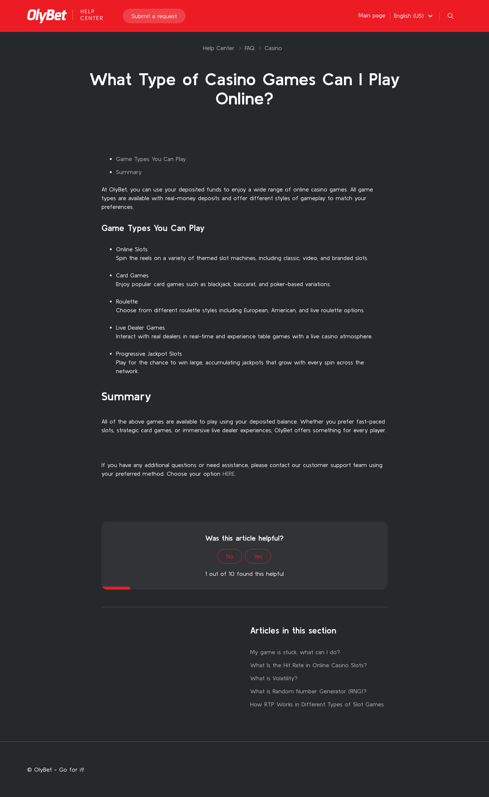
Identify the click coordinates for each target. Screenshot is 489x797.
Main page (372, 15)
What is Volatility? (274, 678)
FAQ (249, 48)
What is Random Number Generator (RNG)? (308, 691)
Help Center (219, 48)
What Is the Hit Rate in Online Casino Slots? (308, 665)
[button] (414, 15)
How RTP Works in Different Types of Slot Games (317, 704)
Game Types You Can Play (151, 159)
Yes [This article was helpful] (258, 556)
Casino (273, 48)
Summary (129, 172)
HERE (229, 473)
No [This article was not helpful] (229, 556)
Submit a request (154, 16)
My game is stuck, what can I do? (295, 652)
